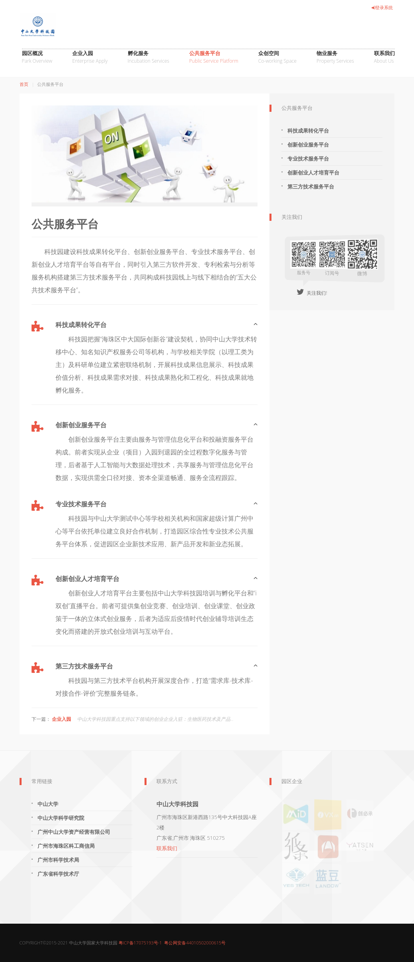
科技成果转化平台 (308, 130)
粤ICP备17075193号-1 (140, 943)
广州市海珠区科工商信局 (66, 845)
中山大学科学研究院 (61, 817)
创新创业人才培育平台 (313, 172)
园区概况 (37, 57)
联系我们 (384, 57)
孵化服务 (148, 57)
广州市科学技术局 (58, 859)
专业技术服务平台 (308, 158)
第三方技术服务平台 (310, 186)
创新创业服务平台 (308, 144)
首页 (24, 84)
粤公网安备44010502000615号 (195, 943)
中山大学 (48, 803)
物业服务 (335, 57)
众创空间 (277, 57)
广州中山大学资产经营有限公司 (74, 831)
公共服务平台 (213, 57)
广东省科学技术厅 (58, 873)
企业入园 (90, 57)
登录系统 (382, 7)
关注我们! (312, 293)
